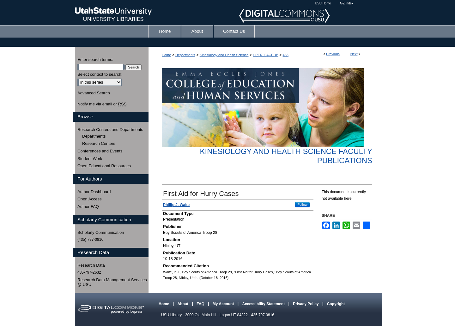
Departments (185, 55)
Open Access (89, 199)
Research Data (91, 265)
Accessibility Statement (264, 304)
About (183, 304)
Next (354, 54)
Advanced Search (93, 93)
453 (285, 55)
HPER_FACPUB (265, 55)
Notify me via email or (101, 104)
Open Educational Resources (104, 165)
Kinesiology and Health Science (224, 55)
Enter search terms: (95, 59)
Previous (333, 54)
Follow (302, 204)
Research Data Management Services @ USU (112, 282)
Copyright (336, 304)
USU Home (323, 3)
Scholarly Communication (100, 232)
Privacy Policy (306, 304)
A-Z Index (346, 3)
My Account (224, 304)
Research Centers (98, 143)
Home (166, 55)
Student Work (89, 158)
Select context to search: (99, 74)
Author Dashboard (94, 191)
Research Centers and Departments (110, 129)
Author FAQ (88, 206)
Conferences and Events (99, 151)
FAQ (201, 304)
